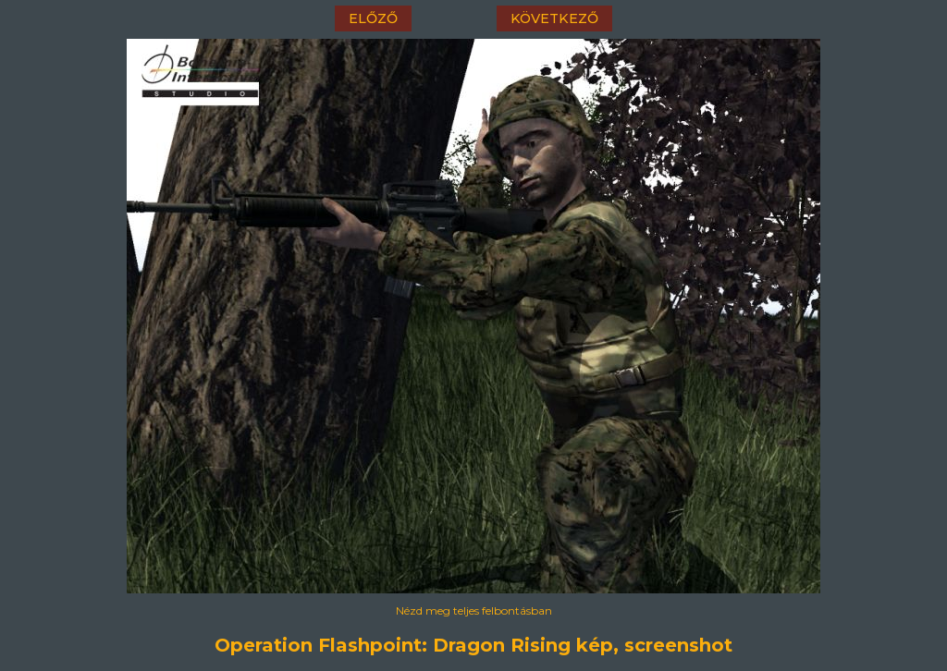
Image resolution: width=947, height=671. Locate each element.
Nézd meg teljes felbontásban (474, 610)
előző (373, 18)
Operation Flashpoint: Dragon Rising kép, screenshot (473, 645)
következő (554, 18)
